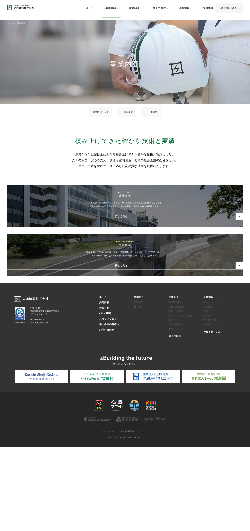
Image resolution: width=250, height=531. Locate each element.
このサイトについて (106, 515)
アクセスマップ (182, 6)
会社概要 (207, 390)
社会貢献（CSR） (162, 6)
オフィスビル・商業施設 (180, 399)
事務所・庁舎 (175, 386)
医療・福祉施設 (176, 390)
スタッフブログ (215, 6)
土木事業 (143, 112)
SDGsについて (210, 408)
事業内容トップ (110, 112)
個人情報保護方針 (128, 515)
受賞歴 (206, 399)
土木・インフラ (176, 412)
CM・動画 (198, 6)
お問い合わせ (106, 413)
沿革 (205, 395)
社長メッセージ (210, 386)
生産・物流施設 (176, 408)
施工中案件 (175, 420)
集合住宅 (173, 404)
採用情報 (104, 386)
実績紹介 (174, 380)
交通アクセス (209, 404)
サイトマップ (147, 515)
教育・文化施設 (176, 395)
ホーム (127, 13)
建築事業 (128, 112)
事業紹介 (139, 380)
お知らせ (145, 6)
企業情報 (208, 380)
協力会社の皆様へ (235, 6)
